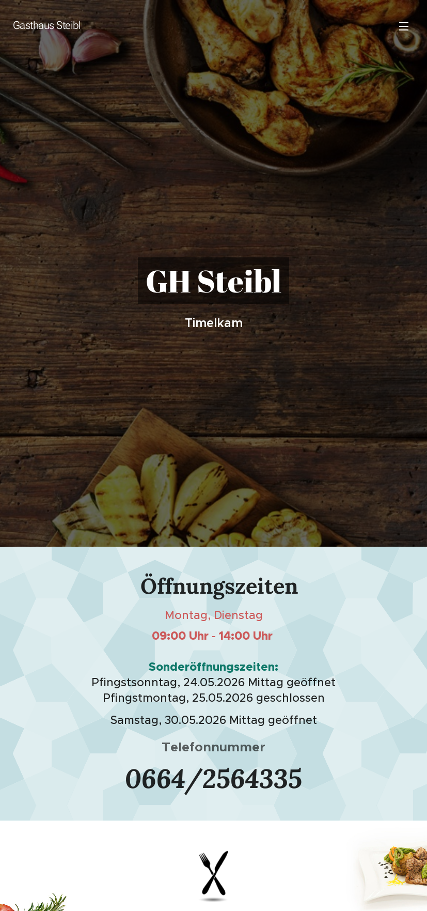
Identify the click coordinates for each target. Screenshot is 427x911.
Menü (403, 26)
